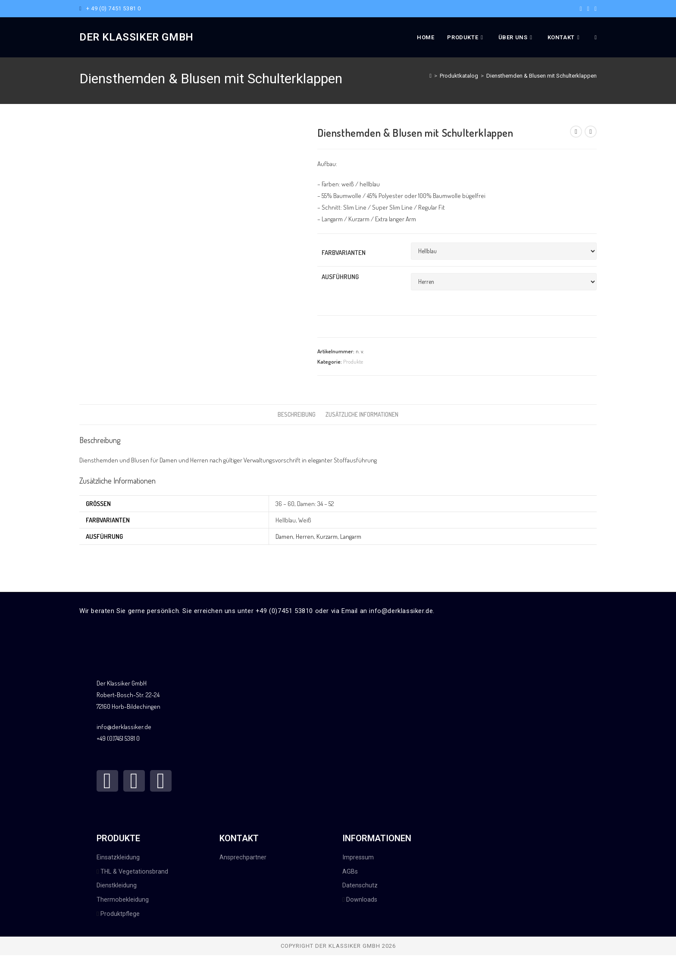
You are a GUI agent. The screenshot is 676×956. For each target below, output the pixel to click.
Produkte (353, 361)
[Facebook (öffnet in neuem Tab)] (581, 8)
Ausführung (340, 277)
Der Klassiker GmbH (136, 37)
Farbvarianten (344, 252)
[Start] (430, 75)
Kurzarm (327, 536)
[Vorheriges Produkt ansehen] (576, 132)
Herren (305, 536)
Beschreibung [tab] (297, 414)
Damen (284, 536)
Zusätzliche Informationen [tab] (361, 414)
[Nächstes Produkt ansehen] (591, 132)
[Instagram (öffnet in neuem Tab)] (588, 8)
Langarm (350, 536)
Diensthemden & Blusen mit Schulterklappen (541, 75)
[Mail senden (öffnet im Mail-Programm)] (594, 8)
